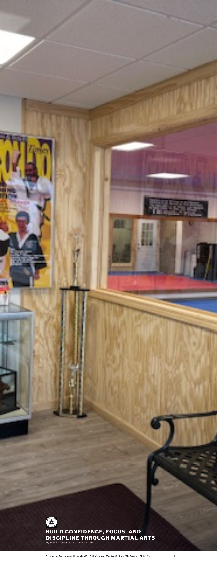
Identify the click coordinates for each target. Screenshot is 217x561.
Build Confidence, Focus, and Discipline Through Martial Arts (100, 535)
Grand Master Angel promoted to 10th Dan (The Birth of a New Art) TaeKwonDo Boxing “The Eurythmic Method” (98, 556)
